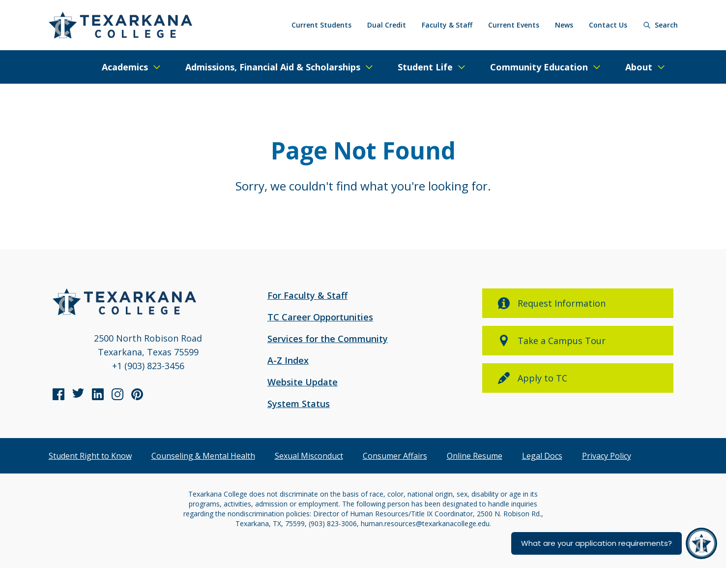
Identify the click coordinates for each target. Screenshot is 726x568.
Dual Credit (386, 25)
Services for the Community (327, 339)
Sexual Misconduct (309, 455)
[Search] (660, 25)
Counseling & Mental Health (203, 455)
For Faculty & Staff (307, 295)
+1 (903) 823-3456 (148, 366)
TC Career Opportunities (320, 317)
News (564, 25)
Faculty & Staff (447, 25)
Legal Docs (542, 455)
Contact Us (608, 25)
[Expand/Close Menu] (132, 67)
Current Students (321, 25)
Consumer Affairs (395, 455)
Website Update (302, 382)
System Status (298, 404)
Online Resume (474, 455)
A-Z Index (288, 360)
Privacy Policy (606, 455)
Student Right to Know (90, 455)
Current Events (513, 25)
